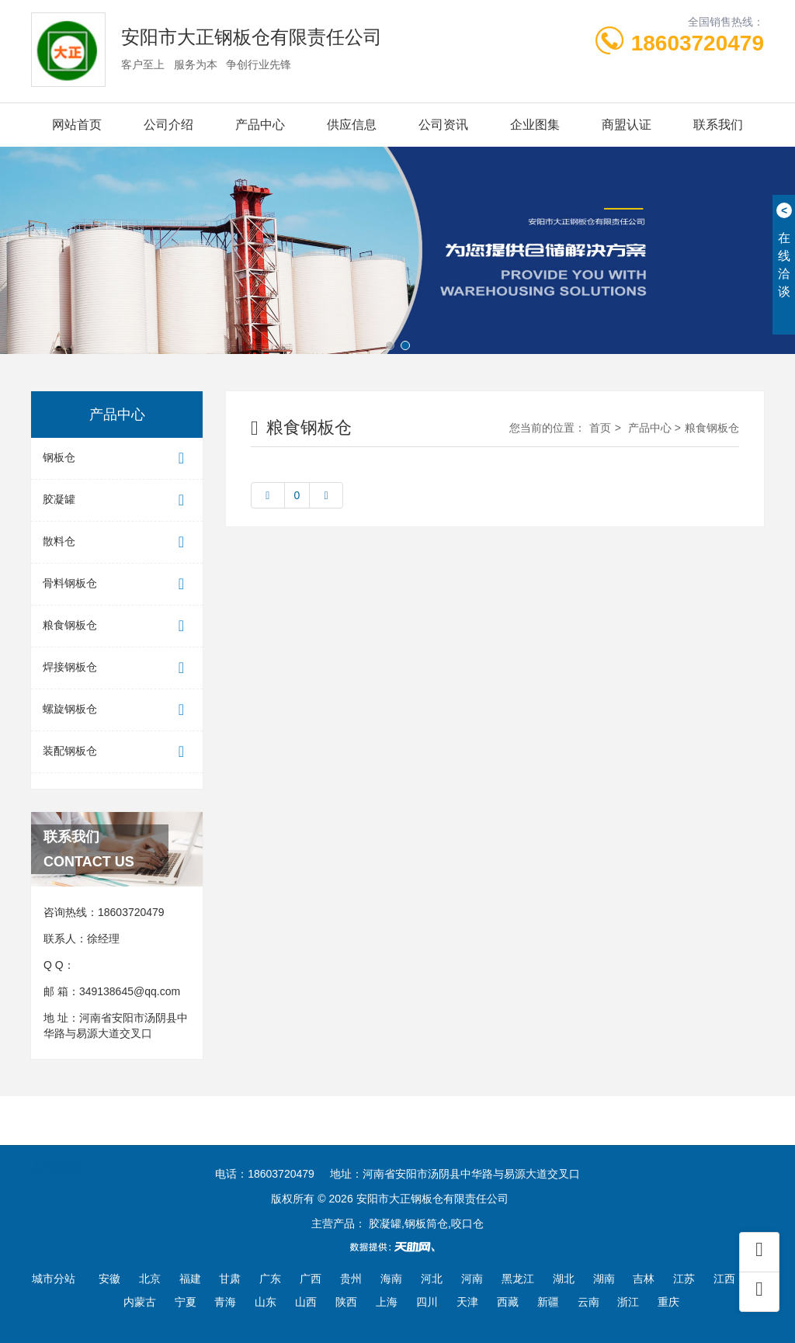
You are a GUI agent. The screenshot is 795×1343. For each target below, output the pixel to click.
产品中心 (260, 124)
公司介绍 (168, 124)
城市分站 (53, 1278)
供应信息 (352, 124)
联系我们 (718, 124)
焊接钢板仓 (117, 668)
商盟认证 (626, 124)
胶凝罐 (117, 500)
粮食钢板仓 (117, 626)
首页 (600, 428)
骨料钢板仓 (117, 584)
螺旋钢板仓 (117, 710)
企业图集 (535, 124)
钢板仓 (117, 458)
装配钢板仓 (117, 752)
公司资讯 (443, 124)
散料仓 (117, 542)
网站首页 (77, 124)
